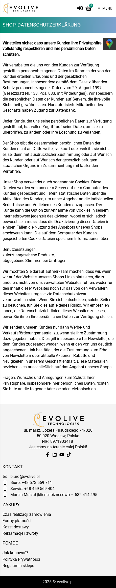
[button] (103, 8)
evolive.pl (65, 581)
